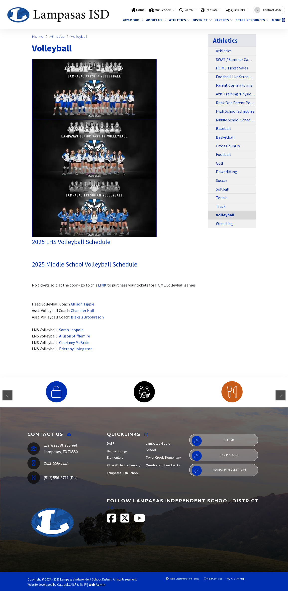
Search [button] (188, 10)
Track (220, 206)
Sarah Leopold (71, 329)
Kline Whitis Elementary (123, 465)
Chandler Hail (82, 310)
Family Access (215, 456)
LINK (102, 285)
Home (140, 10)
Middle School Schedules (236, 119)
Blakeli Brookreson (87, 316)
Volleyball (79, 36)
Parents (222, 20)
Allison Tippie (82, 303)
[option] (56, 391)
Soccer (221, 180)
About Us (155, 20)
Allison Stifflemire (74, 335)
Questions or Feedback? (163, 465)
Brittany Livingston (76, 348)
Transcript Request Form (219, 471)
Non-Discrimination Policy (182, 578)
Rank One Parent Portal (236, 102)
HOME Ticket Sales (232, 67)
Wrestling (224, 223)
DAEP (110, 443)
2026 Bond (131, 20)
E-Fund (213, 441)
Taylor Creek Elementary (163, 457)
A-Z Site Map (235, 578)
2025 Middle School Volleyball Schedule (84, 264)
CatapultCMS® (66, 585)
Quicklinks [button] (238, 10)
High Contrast (214, 578)
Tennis (221, 197)
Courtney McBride (74, 342)
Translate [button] (211, 10)
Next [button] (281, 395)
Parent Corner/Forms (234, 85)
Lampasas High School (123, 473)
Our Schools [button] (163, 10)
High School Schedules (235, 111)
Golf (219, 163)
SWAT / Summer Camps (236, 59)
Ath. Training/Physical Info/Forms (236, 93)
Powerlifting (226, 171)
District (201, 20)
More (278, 20)
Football (223, 154)
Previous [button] (7, 395)
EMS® (83, 585)
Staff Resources (251, 20)
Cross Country (228, 145)
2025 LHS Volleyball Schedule (71, 242)
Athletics (178, 20)
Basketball (225, 137)
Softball (222, 189)
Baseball (223, 128)
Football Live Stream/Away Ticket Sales (236, 76)
